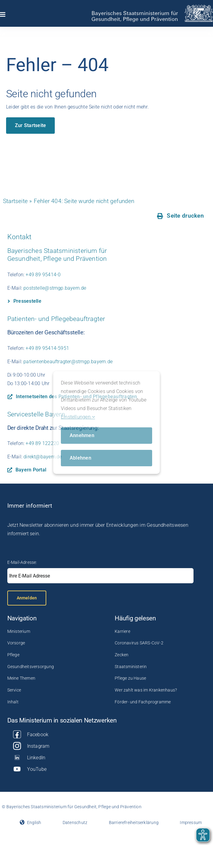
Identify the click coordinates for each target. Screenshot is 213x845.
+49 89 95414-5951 (47, 348)
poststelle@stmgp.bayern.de (54, 288)
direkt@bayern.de (42, 457)
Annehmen (82, 435)
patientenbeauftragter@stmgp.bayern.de (68, 361)
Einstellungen (78, 417)
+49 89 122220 (42, 443)
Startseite (15, 201)
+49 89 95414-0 (43, 275)
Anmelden (27, 597)
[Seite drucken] (180, 216)
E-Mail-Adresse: (22, 562)
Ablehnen (80, 458)
